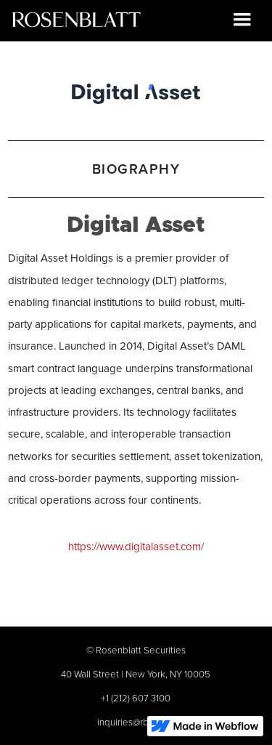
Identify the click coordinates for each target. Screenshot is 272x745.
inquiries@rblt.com (135, 721)
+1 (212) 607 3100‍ (135, 697)
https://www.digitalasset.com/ (136, 547)
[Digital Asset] (135, 90)
